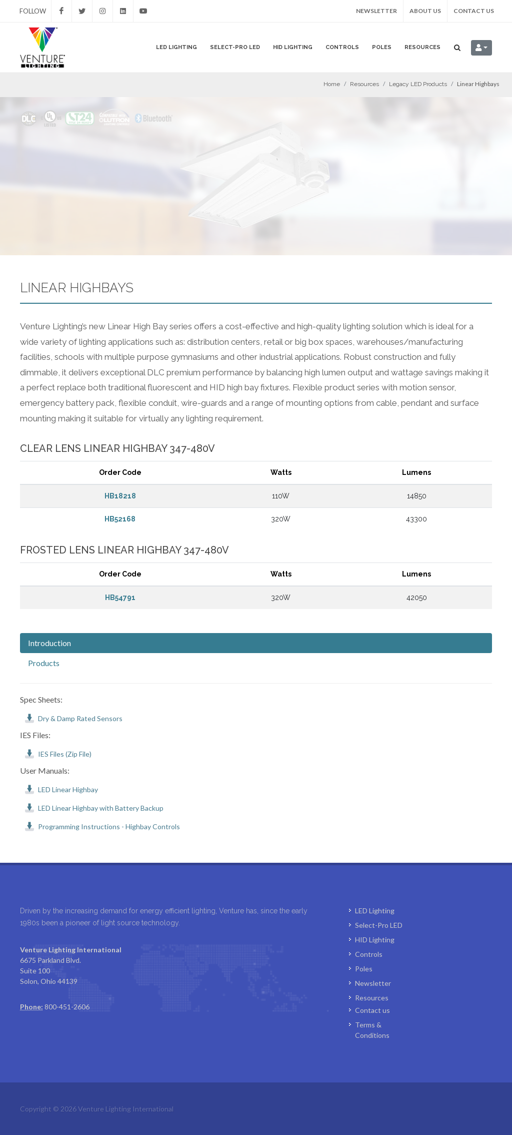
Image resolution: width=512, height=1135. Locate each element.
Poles (382, 47)
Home (332, 84)
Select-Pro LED (235, 47)
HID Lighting (292, 47)
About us (425, 11)
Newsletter (376, 11)
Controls (342, 47)
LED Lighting (176, 47)
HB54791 (120, 598)
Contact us (474, 11)
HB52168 (120, 519)
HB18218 (120, 496)
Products (44, 663)
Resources (422, 47)
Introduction (49, 643)
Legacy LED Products (418, 84)
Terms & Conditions (372, 1029)
